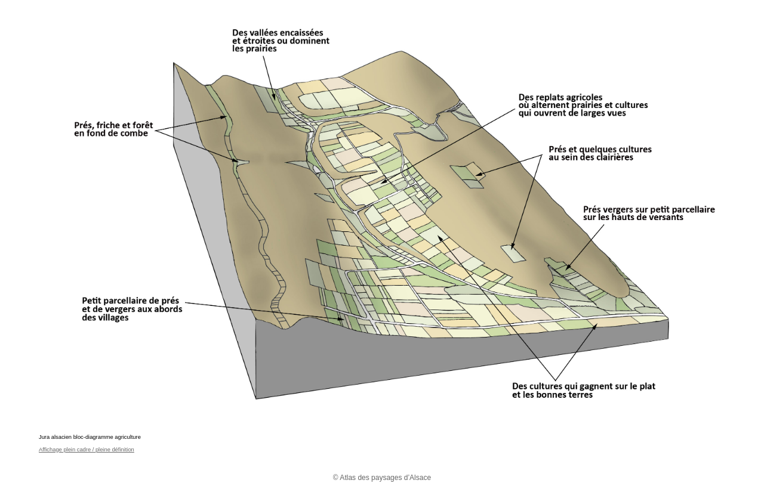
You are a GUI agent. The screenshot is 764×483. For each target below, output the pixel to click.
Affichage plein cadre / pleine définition (86, 450)
